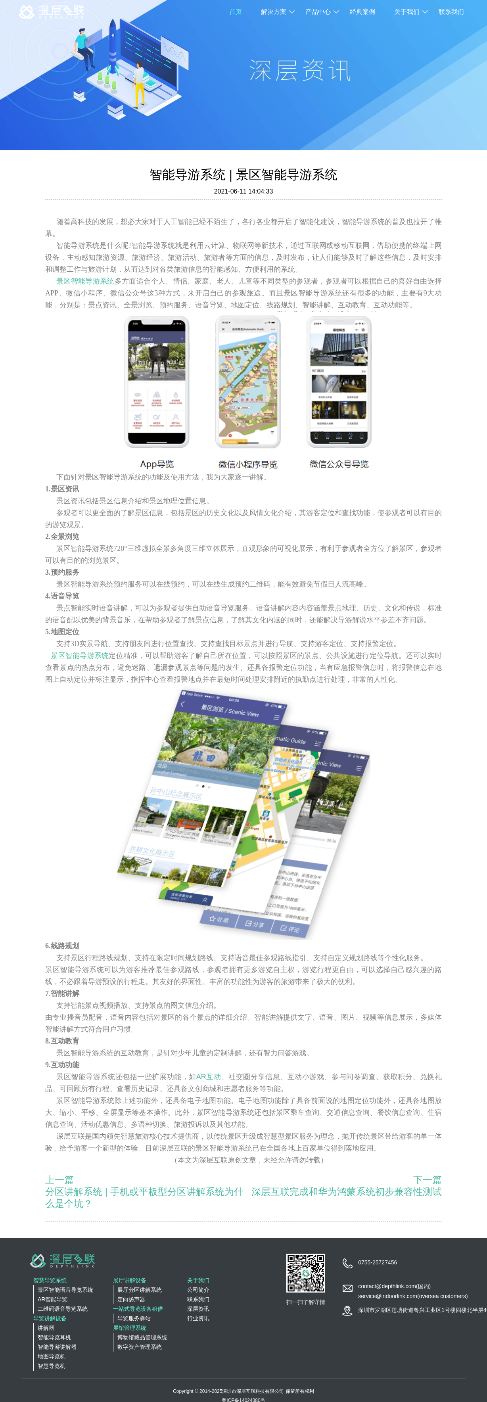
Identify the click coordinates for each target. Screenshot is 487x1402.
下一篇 (427, 1179)
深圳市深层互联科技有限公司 (253, 1391)
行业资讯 (198, 1318)
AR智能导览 (52, 1299)
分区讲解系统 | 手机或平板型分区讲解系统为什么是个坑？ (144, 1197)
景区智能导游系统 (85, 281)
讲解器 (46, 1328)
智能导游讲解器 (57, 1347)
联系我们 (451, 11)
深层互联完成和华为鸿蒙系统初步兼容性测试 (346, 1191)
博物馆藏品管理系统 (142, 1337)
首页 (235, 11)
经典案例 (362, 11)
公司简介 (198, 1290)
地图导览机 (51, 1356)
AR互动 (208, 1077)
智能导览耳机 (54, 1337)
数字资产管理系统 (139, 1347)
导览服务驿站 (134, 1318)
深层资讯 (198, 1309)
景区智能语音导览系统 (65, 1290)
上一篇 (59, 1179)
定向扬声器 (131, 1299)
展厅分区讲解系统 (139, 1290)
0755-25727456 (377, 1262)
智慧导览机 (51, 1366)
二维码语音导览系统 (63, 1309)
